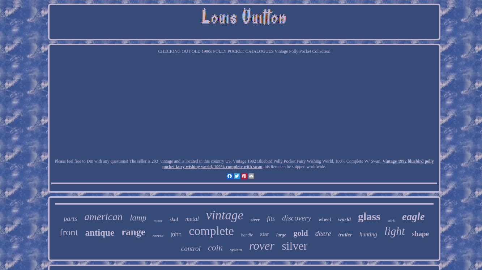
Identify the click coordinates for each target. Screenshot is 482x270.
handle (247, 234)
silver (294, 245)
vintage (224, 215)
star (264, 234)
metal (192, 218)
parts (70, 218)
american (103, 216)
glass (369, 216)
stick (391, 220)
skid (174, 219)
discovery (296, 218)
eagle (413, 216)
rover (261, 245)
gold (301, 232)
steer (255, 219)
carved (158, 235)
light (394, 231)
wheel (325, 219)
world (344, 219)
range (133, 232)
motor (158, 221)
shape (420, 233)
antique (99, 232)
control (191, 248)
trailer (345, 234)
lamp (138, 217)
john (176, 234)
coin (215, 247)
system (236, 249)
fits (271, 218)
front (69, 232)
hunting (368, 234)
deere (323, 233)
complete (211, 230)
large (281, 234)
